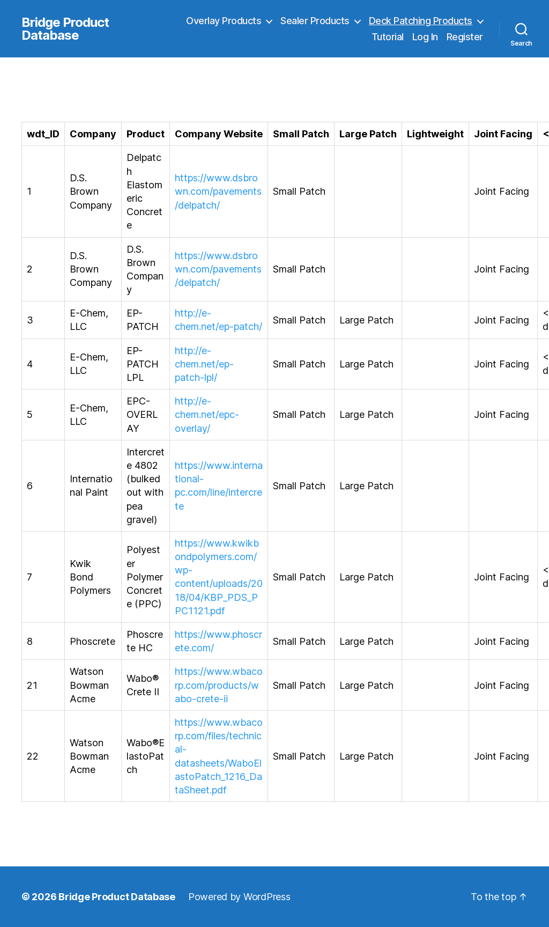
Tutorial (388, 36)
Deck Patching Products (420, 20)
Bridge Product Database (65, 29)
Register (465, 36)
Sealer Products (315, 20)
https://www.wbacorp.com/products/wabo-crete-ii (219, 685)
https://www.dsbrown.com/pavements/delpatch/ (218, 191)
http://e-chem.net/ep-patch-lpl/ (204, 364)
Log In (425, 36)
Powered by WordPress (239, 896)
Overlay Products (223, 20)
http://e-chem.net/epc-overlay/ (207, 414)
